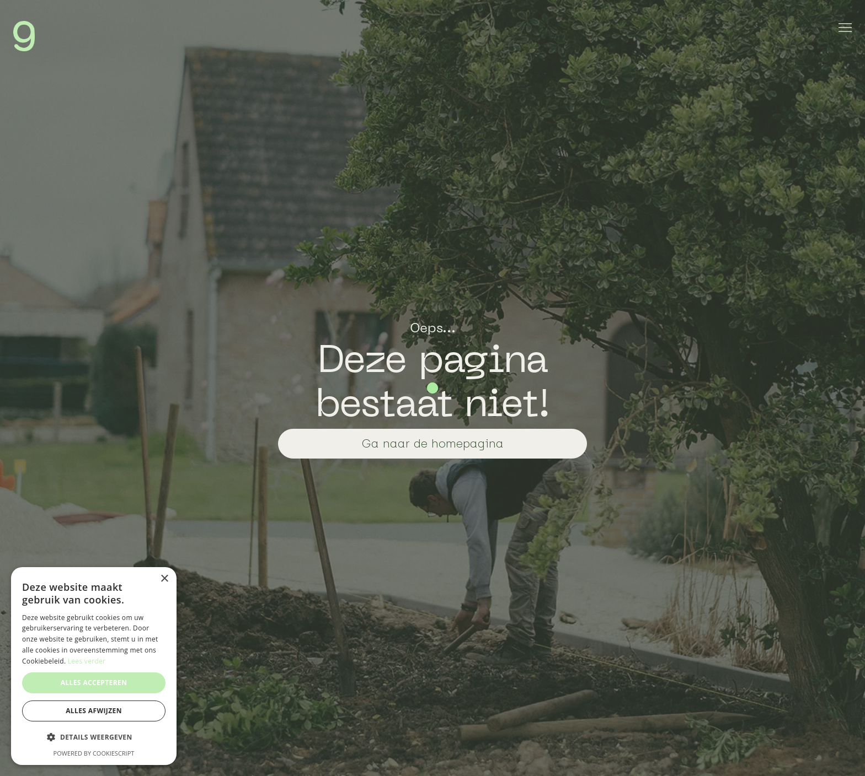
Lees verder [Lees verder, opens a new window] (87, 661)
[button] (93, 737)
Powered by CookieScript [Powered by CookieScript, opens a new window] (94, 753)
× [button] (164, 579)
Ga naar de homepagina (433, 443)
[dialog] (94, 666)
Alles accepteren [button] (94, 682)
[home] (24, 36)
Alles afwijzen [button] (94, 710)
